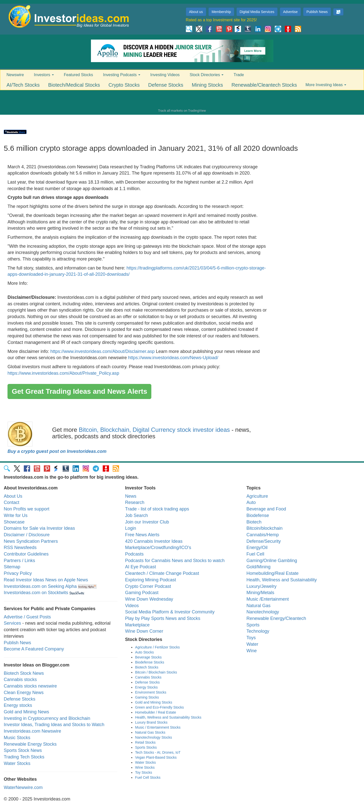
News (130, 496)
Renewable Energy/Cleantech (276, 618)
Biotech (254, 521)
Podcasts (134, 554)
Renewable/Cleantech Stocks (264, 85)
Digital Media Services (257, 12)
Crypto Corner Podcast (148, 586)
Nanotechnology (263, 611)
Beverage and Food (266, 508)
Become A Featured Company (34, 648)
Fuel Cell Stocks (147, 777)
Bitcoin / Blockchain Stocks (156, 672)
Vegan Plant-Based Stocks (156, 757)
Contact (11, 502)
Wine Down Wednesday (149, 599)
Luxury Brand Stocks (151, 722)
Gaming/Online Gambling (272, 560)
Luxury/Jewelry (262, 586)
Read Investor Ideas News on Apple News (46, 579)
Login (130, 528)
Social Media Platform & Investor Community (169, 611)
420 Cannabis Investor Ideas (153, 541)
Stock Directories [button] (206, 75)
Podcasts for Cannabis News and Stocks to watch (174, 560)
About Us (13, 496)
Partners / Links (19, 560)
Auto (251, 502)
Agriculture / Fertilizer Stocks (157, 647)
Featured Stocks (78, 75)
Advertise (290, 12)
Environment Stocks (150, 692)
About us (196, 12)
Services (12, 623)
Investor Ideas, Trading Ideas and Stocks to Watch (54, 724)
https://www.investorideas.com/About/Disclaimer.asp (102, 351)
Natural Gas (259, 605)
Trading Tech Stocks (24, 756)
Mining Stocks (207, 85)
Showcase (14, 521)
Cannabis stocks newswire (30, 686)
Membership (221, 12)
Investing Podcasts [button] (121, 75)
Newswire (15, 75)
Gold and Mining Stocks (153, 702)
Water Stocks (17, 763)
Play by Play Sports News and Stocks (162, 618)
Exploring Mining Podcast (150, 579)
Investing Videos (165, 75)
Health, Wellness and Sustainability (282, 579)
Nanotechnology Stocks (153, 737)
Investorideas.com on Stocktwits (36, 592)
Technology (258, 631)
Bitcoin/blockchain (265, 528)
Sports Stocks (146, 747)
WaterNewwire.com (23, 787)
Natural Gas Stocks (150, 732)
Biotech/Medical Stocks (74, 85)
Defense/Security (264, 541)
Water (252, 644)
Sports (253, 624)
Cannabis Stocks (148, 677)
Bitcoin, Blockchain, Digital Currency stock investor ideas (154, 429)
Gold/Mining (259, 566)
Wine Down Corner (144, 631)
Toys (251, 637)
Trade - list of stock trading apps (157, 508)
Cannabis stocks (20, 679)
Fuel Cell (255, 554)
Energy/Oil (257, 547)
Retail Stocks (145, 742)
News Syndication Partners (31, 541)
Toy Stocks (143, 772)
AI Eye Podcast (140, 566)
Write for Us (16, 515)
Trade (238, 75)
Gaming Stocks (147, 697)
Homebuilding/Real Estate (273, 573)
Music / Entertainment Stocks (157, 727)
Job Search (136, 515)
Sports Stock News (23, 750)
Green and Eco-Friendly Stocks (159, 707)
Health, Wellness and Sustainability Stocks (168, 717)
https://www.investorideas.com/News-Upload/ (173, 357)
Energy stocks (18, 705)
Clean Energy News (24, 692)
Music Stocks (17, 737)
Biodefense (258, 515)
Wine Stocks (145, 767)
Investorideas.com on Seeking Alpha (40, 586)
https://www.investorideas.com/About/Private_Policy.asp (63, 373)
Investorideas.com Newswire (32, 731)
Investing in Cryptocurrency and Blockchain (47, 718)
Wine (252, 650)
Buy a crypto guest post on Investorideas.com (57, 451)
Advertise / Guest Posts (27, 616)
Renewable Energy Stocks (30, 744)
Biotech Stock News (24, 673)
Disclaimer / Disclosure (27, 534)
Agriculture (257, 496)
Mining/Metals (260, 592)
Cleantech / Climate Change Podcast (162, 573)
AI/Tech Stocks (23, 85)
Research (134, 502)
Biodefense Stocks (149, 662)
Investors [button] (44, 75)
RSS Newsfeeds (20, 547)
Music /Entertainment (268, 599)
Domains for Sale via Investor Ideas (39, 528)
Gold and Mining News (26, 711)
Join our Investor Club (147, 521)
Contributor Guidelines (26, 554)
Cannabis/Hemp (263, 534)
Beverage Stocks (148, 657)
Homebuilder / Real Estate (155, 712)
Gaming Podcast (141, 592)
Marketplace (137, 624)
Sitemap (12, 566)
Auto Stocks (144, 652)
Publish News (317, 12)
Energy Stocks (146, 687)
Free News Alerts (142, 534)
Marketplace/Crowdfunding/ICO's (158, 547)
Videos (132, 605)
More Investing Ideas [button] (325, 85)
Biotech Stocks (146, 667)
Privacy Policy (18, 573)
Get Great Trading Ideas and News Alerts (79, 391)
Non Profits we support (26, 508)
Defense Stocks (165, 85)
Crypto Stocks (124, 85)
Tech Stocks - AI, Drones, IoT (157, 752)
